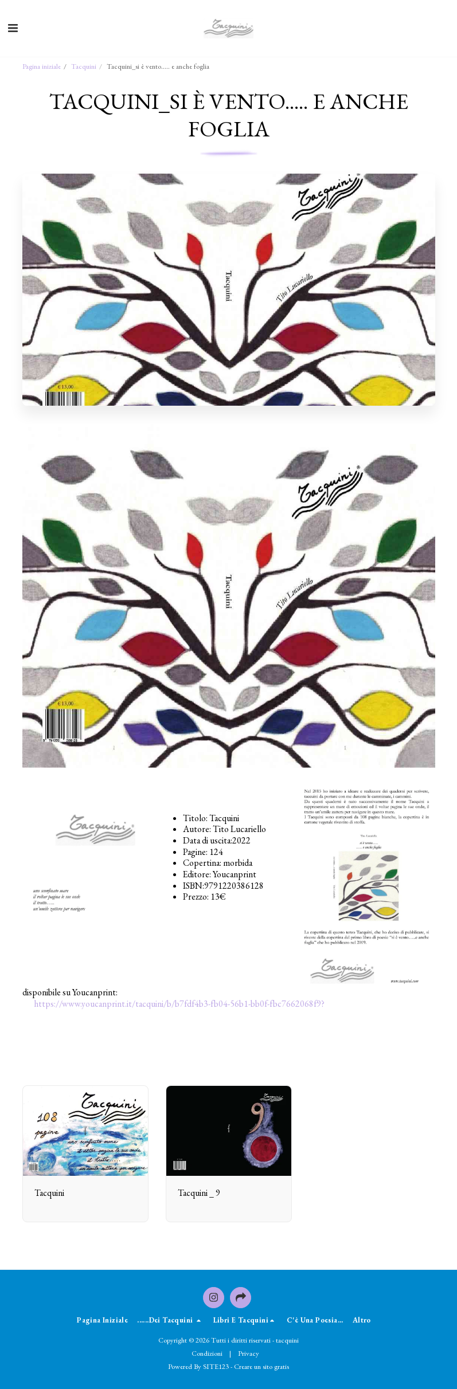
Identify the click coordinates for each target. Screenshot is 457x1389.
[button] (12, 28)
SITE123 (216, 1366)
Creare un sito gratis (261, 1366)
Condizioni (207, 1353)
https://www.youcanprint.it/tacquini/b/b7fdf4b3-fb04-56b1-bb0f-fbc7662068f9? (179, 1004)
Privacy (248, 1353)
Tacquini (83, 66)
